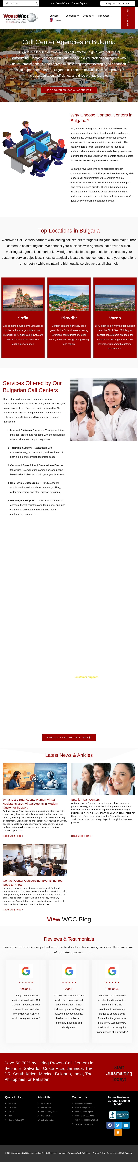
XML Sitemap (126, 1153)
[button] (117, 3)
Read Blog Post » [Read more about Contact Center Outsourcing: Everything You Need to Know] (13, 909)
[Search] (37, 3)
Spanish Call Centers (85, 799)
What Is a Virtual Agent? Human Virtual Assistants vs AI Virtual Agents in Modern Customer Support (30, 803)
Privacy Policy (98, 1153)
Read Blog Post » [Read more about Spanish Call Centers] (81, 835)
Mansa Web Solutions (80, 1153)
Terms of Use (113, 1153)
